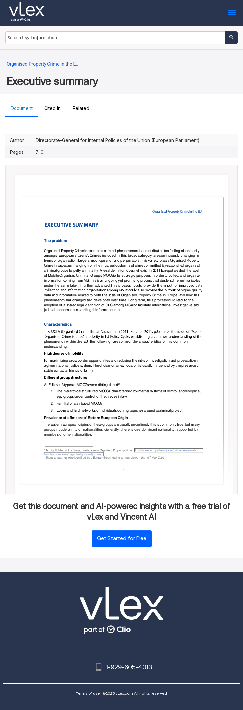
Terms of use (88, 693)
